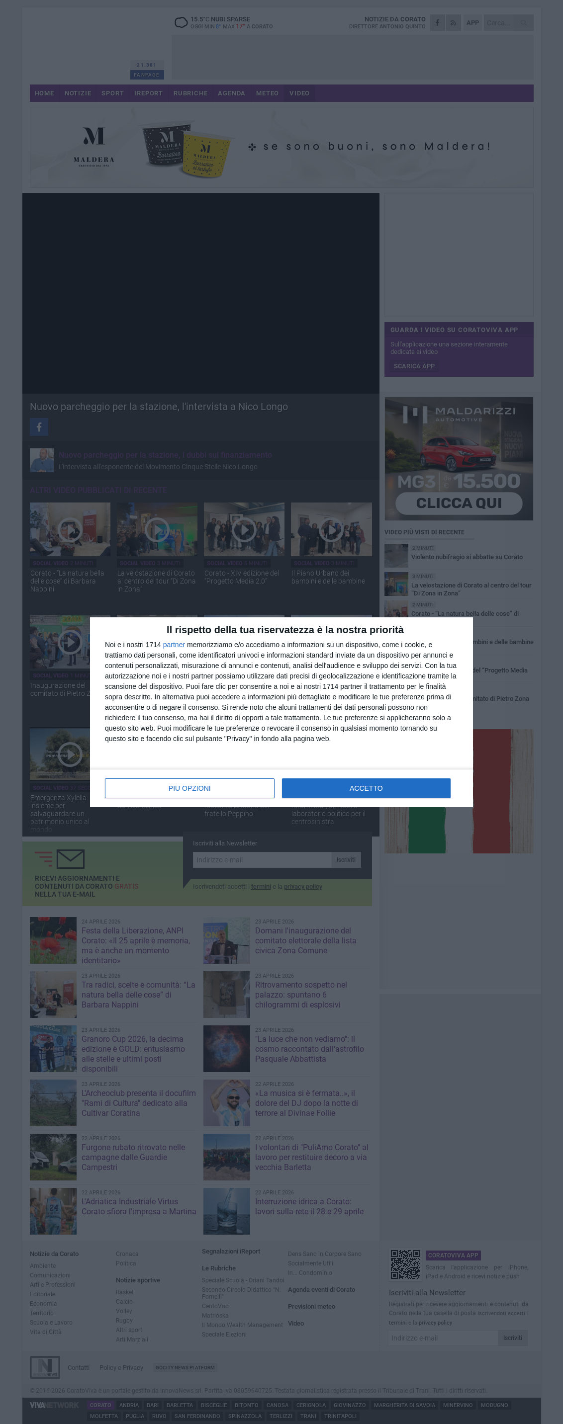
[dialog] (281, 712)
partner (174, 644)
